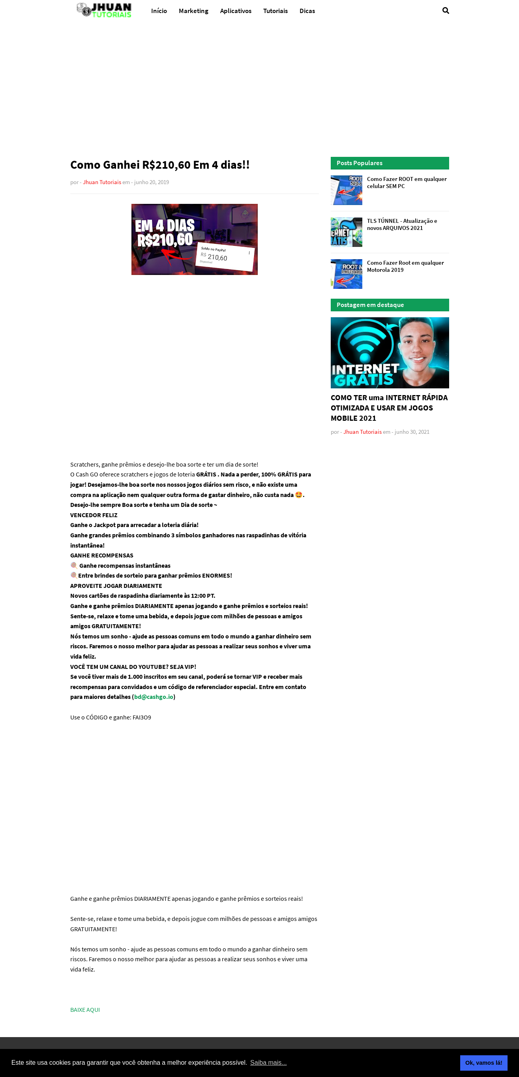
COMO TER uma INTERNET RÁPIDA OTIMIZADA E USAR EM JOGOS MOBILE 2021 (389, 407)
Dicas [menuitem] (307, 10)
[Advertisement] (259, 89)
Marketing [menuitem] (193, 10)
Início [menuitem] (159, 10)
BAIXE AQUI (85, 1009)
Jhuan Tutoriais (102, 182)
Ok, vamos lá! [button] (483, 1063)
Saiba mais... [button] (268, 1062)
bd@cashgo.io (153, 696)
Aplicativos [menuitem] (235, 10)
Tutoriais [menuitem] (275, 10)
